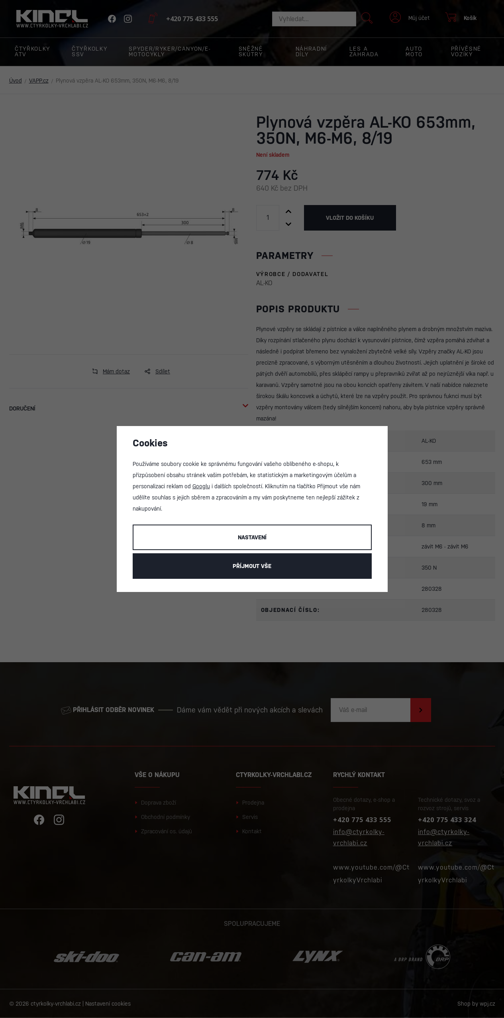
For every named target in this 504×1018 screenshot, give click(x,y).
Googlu (201, 486)
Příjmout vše (252, 566)
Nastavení (252, 537)
